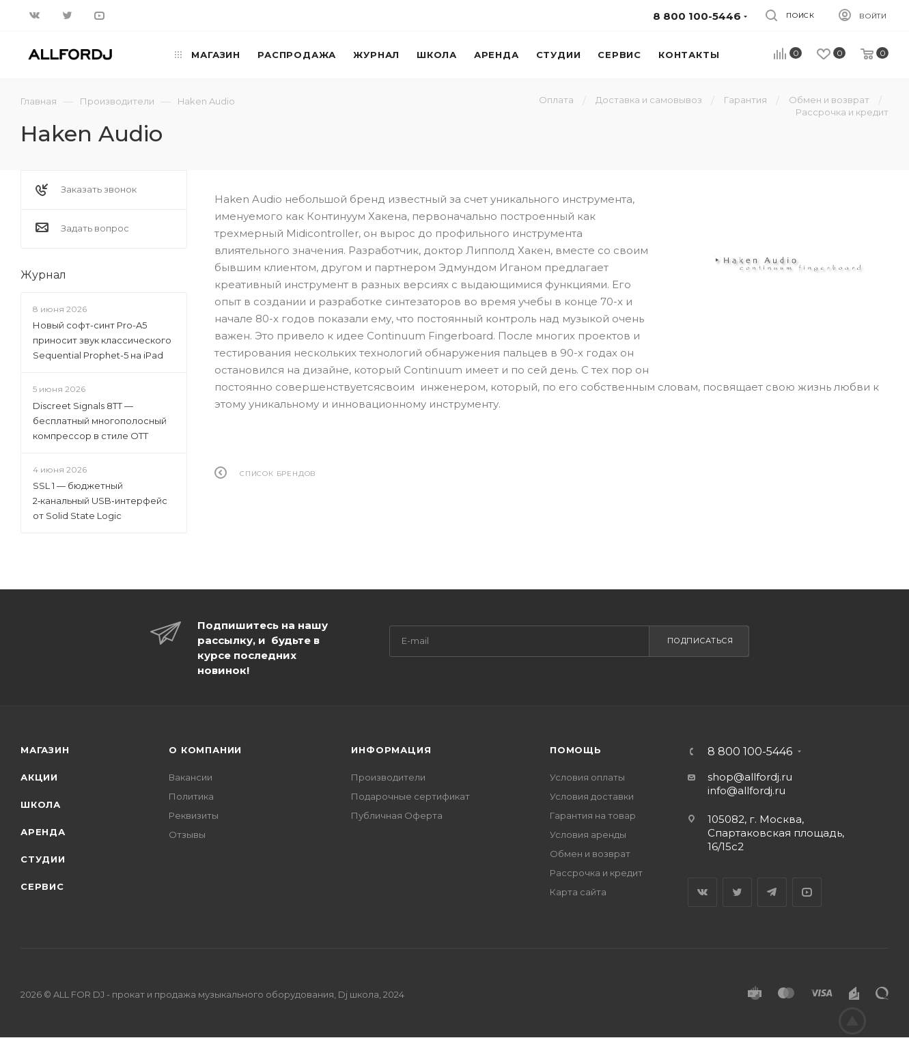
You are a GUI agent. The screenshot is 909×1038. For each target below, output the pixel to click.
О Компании (205, 749)
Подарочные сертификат (410, 796)
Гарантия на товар (593, 815)
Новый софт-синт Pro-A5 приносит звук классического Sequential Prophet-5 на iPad (102, 340)
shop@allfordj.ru (750, 776)
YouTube (807, 892)
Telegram (772, 892)
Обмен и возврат (590, 853)
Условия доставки (592, 796)
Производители (388, 777)
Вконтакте (702, 892)
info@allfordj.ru (746, 790)
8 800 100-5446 (750, 751)
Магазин (45, 749)
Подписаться (700, 640)
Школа (40, 804)
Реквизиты (194, 815)
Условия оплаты (587, 777)
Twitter (737, 892)
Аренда (43, 831)
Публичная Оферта (397, 815)
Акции (39, 777)
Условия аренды (588, 834)
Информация (391, 749)
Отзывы (187, 834)
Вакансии (190, 777)
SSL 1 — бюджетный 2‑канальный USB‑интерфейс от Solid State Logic (100, 500)
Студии (43, 859)
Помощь (576, 749)
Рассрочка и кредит (596, 872)
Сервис (42, 886)
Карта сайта (578, 891)
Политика (191, 796)
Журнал (43, 274)
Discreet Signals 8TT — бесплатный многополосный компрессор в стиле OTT (100, 420)
